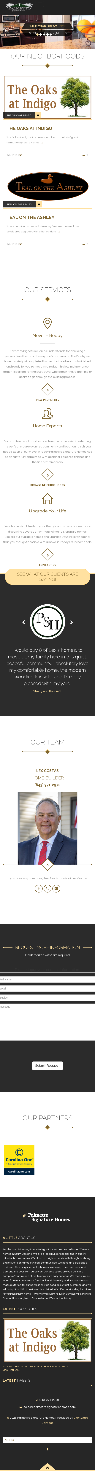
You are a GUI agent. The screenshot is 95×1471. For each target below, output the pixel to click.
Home (47, 26)
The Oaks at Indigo (19, 115)
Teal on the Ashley (19, 204)
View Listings (11, 1370)
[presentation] (28, 1050)
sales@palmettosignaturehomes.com (50, 1406)
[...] (41, 142)
